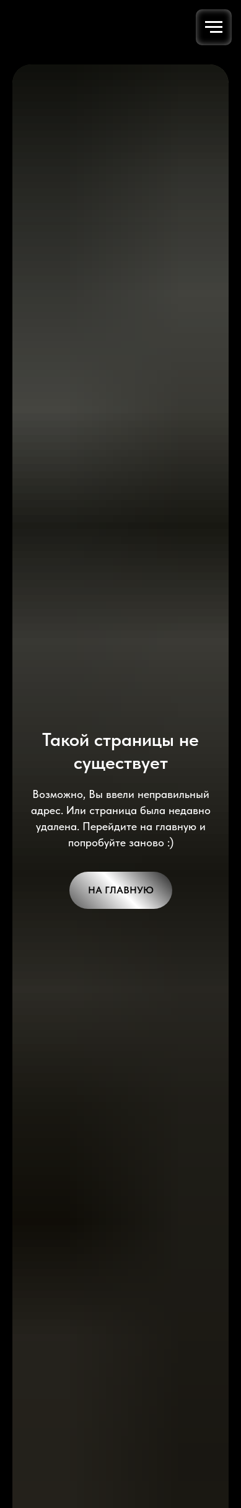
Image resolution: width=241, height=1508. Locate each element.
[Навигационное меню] (213, 27)
